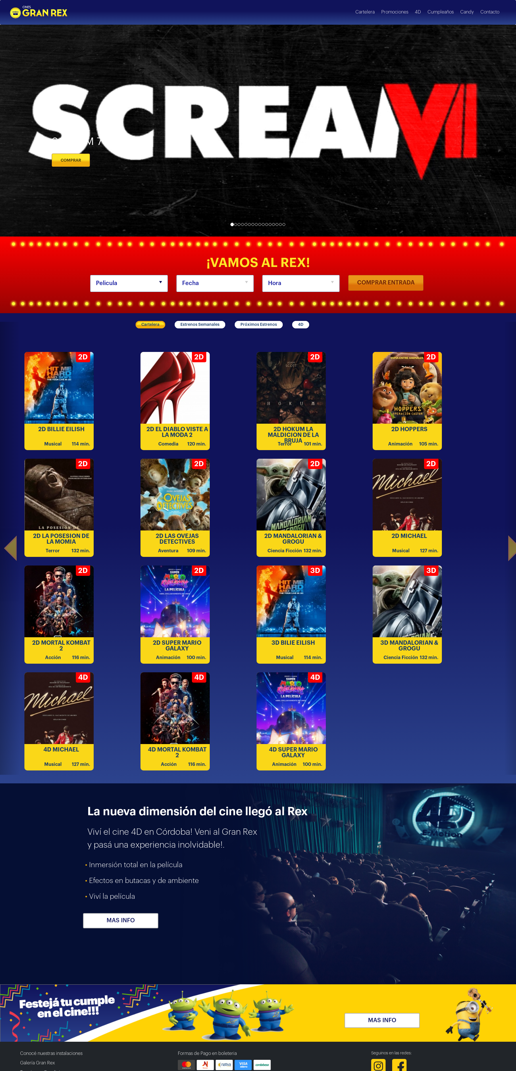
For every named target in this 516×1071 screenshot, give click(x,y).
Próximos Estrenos (258, 325)
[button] (10, 548)
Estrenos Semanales (200, 325)
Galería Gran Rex (37, 1063)
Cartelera (150, 325)
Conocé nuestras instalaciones (51, 1053)
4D (300, 325)
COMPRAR (71, 160)
